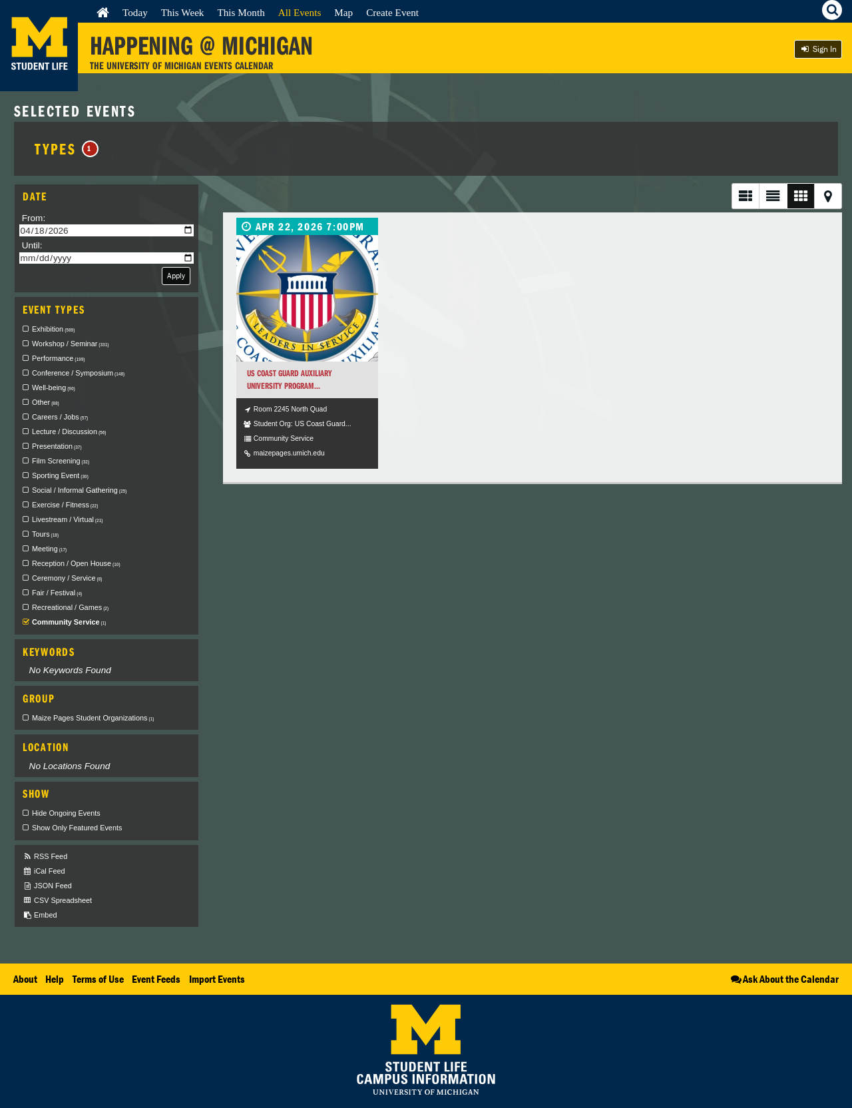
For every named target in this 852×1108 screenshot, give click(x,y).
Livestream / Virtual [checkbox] (67, 519)
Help (54, 978)
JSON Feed (47, 886)
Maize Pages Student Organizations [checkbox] (93, 718)
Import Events (217, 978)
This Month (240, 12)
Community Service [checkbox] (69, 622)
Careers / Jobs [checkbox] (60, 417)
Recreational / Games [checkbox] (70, 607)
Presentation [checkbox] (57, 446)
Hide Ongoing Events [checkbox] (66, 813)
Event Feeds (156, 978)
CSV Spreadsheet (57, 900)
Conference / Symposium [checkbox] (78, 373)
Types (66, 148)
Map (343, 12)
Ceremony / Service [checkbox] (67, 578)
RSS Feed (45, 856)
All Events (299, 12)
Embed (40, 915)
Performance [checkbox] (58, 358)
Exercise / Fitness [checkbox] (65, 505)
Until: (32, 245)
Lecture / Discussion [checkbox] (69, 431)
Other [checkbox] (45, 402)
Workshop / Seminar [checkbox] (70, 344)
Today (135, 12)
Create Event (392, 12)
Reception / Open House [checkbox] (76, 563)
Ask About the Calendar (784, 978)
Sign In (818, 49)
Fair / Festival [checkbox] (57, 593)
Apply (176, 275)
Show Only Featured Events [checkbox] (77, 828)
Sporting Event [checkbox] (60, 475)
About (25, 978)
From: (34, 218)
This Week (182, 12)
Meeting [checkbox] (49, 549)
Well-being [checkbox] (53, 388)
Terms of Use (98, 978)
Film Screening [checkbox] (60, 461)
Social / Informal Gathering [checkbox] (79, 490)
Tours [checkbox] (45, 534)
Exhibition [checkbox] (53, 329)
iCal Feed (44, 871)
